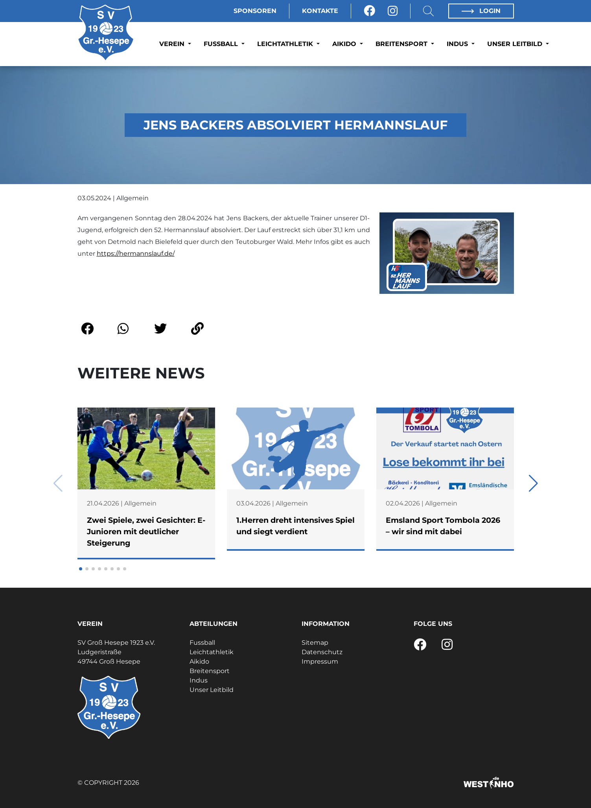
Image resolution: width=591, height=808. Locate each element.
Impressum (320, 661)
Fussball (222, 44)
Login (481, 11)
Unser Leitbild (515, 44)
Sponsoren (255, 11)
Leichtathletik (286, 44)
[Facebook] (369, 11)
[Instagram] (392, 11)
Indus (458, 44)
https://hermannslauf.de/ (136, 253)
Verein (172, 44)
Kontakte (320, 11)
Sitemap (315, 642)
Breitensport (402, 44)
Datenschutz (322, 652)
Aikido (345, 44)
